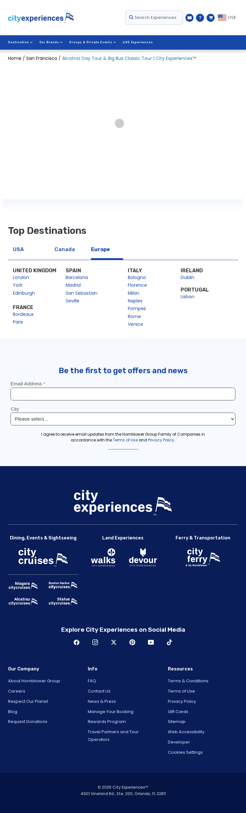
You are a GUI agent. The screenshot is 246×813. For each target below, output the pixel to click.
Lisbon (187, 296)
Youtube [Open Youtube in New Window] (151, 642)
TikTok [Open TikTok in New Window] (169, 642)
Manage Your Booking (111, 712)
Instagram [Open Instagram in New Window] (95, 642)
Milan (133, 293)
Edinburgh (24, 293)
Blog (12, 712)
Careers (16, 691)
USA (18, 249)
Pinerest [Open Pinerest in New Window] (132, 642)
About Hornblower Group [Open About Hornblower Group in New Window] (34, 681)
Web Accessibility (186, 732)
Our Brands (51, 42)
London (21, 277)
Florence (137, 285)
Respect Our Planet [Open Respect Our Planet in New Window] (28, 701)
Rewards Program (107, 722)
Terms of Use (181, 691)
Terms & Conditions (188, 681)
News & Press (102, 701)
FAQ (92, 681)
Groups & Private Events (92, 42)
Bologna (137, 277)
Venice (135, 324)
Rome (134, 316)
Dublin (187, 277)
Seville (72, 301)
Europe (100, 249)
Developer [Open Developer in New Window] (179, 742)
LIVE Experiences (138, 42)
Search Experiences (152, 17)
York (17, 285)
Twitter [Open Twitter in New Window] (114, 642)
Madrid (73, 285)
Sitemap (176, 722)
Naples (135, 301)
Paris (18, 322)
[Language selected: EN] (228, 17)
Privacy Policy (182, 701)
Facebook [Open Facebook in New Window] (76, 642)
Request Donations (27, 722)
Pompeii (137, 308)
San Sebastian (81, 293)
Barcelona (77, 277)
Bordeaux (23, 314)
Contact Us (99, 691)
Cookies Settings (185, 752)
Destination (20, 42)
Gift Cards (178, 712)
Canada (64, 249)
